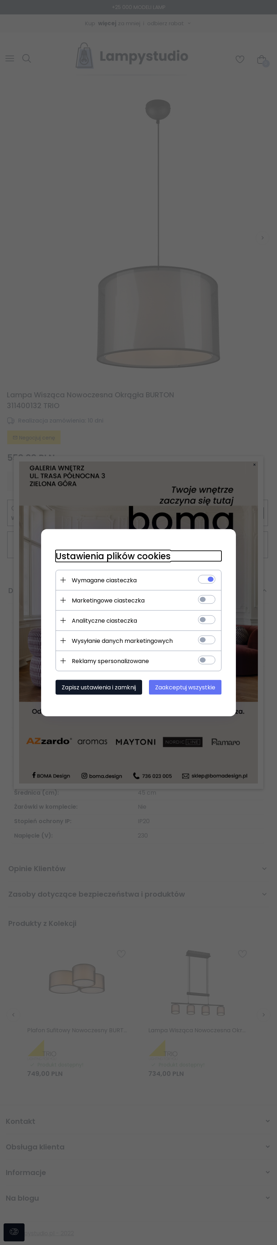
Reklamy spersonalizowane (110, 661)
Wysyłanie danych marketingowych (122, 640)
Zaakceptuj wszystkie (185, 687)
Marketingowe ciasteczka (108, 600)
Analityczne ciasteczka (104, 620)
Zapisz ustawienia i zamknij (99, 687)
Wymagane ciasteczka (104, 580)
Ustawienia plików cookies (113, 556)
